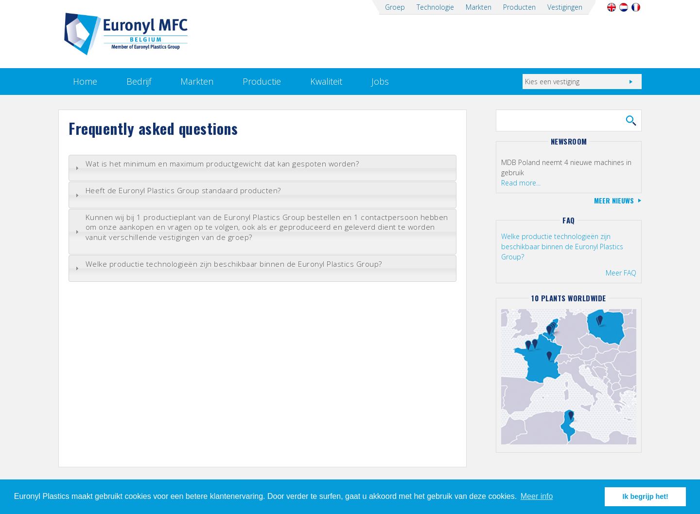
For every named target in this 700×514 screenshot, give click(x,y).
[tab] (262, 168)
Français (636, 7)
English (611, 7)
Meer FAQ (621, 272)
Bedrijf (138, 81)
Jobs (380, 81)
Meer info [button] (537, 496)
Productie (262, 81)
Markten (478, 7)
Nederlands (623, 7)
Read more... (521, 182)
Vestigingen (564, 7)
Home (85, 81)
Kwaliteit (326, 81)
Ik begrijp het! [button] (645, 496)
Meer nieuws (614, 200)
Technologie (435, 7)
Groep (395, 7)
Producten (519, 7)
